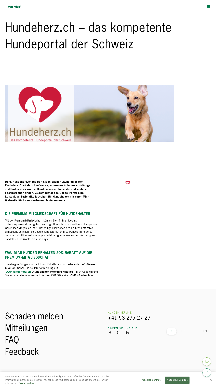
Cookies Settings (151, 380)
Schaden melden (34, 317)
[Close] (210, 380)
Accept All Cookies (177, 380)
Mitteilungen (26, 329)
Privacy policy (26, 383)
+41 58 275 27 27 (129, 318)
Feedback (22, 352)
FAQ (12, 340)
